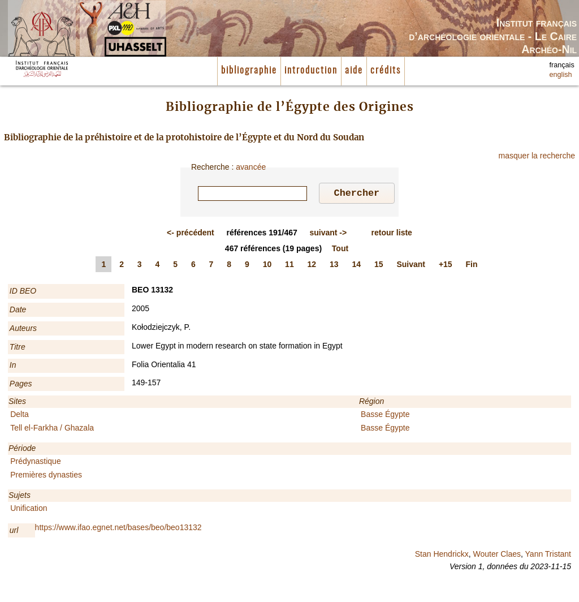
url (14, 531)
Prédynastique (35, 462)
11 (289, 265)
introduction (311, 70)
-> (328, 234)
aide (354, 70)
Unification (28, 509)
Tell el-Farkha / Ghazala (52, 429)
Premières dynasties (46, 476)
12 (312, 265)
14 (356, 265)
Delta (19, 415)
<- (190, 234)
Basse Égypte (385, 415)
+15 (445, 265)
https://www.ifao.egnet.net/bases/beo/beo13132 (118, 529)
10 (267, 265)
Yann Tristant (548, 555)
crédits (385, 70)
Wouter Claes (497, 555)
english (561, 75)
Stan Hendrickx (442, 555)
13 (334, 265)
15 (378, 265)
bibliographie (249, 70)
